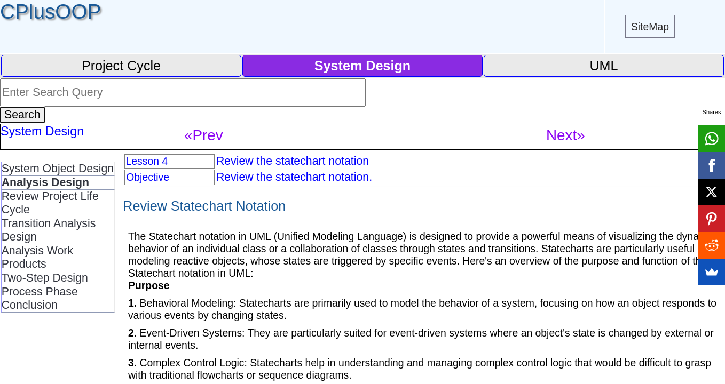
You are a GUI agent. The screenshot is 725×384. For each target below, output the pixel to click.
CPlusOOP (50, 11)
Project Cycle (121, 65)
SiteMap (650, 27)
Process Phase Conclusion (40, 298)
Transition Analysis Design (49, 230)
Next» (565, 135)
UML (603, 65)
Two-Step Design (45, 277)
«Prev (203, 135)
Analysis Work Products (37, 257)
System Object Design (58, 168)
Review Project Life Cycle (50, 203)
